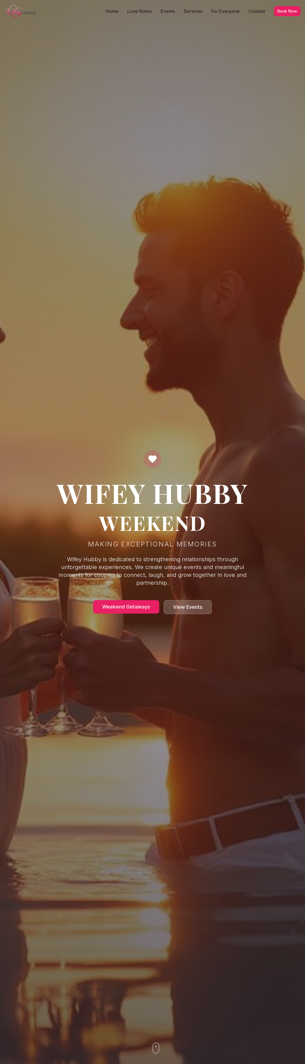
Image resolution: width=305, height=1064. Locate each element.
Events (168, 11)
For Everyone (225, 11)
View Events (188, 607)
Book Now (287, 11)
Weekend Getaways (126, 607)
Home (112, 11)
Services (193, 11)
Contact (256, 11)
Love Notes (139, 11)
